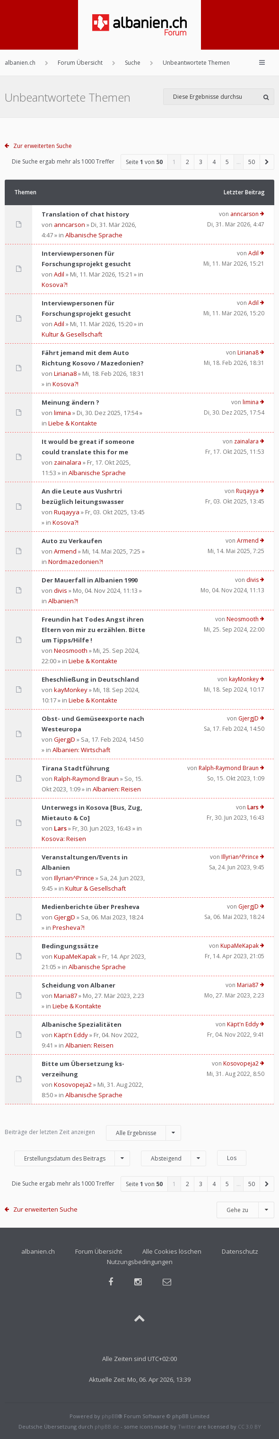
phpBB (110, 1416)
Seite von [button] (144, 162)
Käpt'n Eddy (71, 1035)
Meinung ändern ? (70, 402)
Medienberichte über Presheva (91, 906)
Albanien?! (63, 601)
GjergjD (64, 739)
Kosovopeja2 (73, 1084)
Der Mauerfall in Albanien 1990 (90, 580)
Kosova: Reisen (64, 838)
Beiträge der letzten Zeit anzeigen (93, 1133)
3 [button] (200, 162)
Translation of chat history (85, 214)
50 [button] (251, 162)
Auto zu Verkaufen (72, 541)
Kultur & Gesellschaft (72, 334)
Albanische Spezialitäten (82, 1024)
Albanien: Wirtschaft (81, 750)
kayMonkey (70, 689)
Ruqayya (66, 512)
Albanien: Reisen (117, 789)
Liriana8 (65, 373)
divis (60, 590)
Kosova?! (55, 284)
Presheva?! (68, 927)
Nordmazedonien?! (75, 561)
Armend (65, 551)
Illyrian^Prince (74, 878)
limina (62, 412)
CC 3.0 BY (249, 1426)
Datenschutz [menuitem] (240, 1251)
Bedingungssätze (70, 946)
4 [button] (214, 162)
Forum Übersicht (98, 1251)
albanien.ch (38, 1251)
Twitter (187, 1426)
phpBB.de (107, 1426)
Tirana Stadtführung (76, 768)
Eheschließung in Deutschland (90, 679)
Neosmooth (70, 650)
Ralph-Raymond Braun (86, 778)
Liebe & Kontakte (72, 423)
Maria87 (65, 995)
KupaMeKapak (75, 956)
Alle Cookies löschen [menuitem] (171, 1251)
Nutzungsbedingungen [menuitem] (140, 1261)
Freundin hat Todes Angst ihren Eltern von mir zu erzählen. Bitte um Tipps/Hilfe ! (93, 629)
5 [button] (227, 162)
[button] (267, 162)
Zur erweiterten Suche (42, 146)
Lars (60, 828)
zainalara (67, 462)
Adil (59, 274)
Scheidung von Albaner (78, 985)
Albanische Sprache (93, 235)
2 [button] (187, 162)
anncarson (69, 224)
